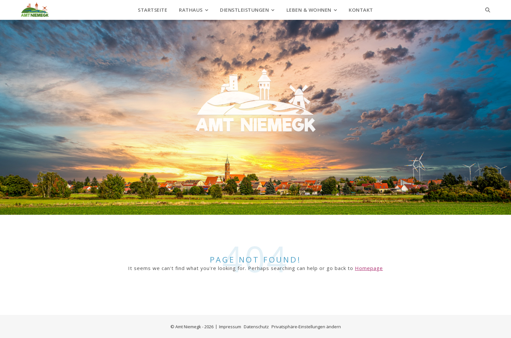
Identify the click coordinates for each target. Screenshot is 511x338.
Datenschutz (256, 327)
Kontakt (361, 10)
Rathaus (191, 10)
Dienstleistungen (244, 10)
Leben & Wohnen (308, 10)
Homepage (369, 268)
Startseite (152, 10)
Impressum (230, 327)
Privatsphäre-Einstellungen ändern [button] (306, 327)
